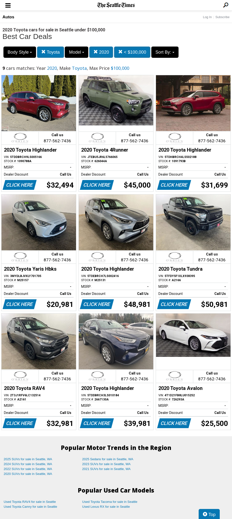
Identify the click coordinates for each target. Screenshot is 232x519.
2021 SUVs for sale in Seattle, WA (106, 469)
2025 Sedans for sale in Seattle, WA (107, 459)
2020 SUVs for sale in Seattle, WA (28, 474)
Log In (207, 17)
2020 (101, 52)
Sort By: (164, 52)
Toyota (50, 52)
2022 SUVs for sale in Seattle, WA (28, 469)
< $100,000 (132, 52)
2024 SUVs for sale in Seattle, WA (28, 464)
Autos (8, 17)
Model (76, 52)
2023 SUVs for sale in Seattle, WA (106, 464)
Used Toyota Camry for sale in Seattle (30, 506)
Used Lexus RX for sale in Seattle (106, 506)
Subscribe (222, 17)
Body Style (20, 52)
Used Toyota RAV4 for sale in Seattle (30, 502)
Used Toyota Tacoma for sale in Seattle (109, 502)
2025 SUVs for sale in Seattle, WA (28, 459)
